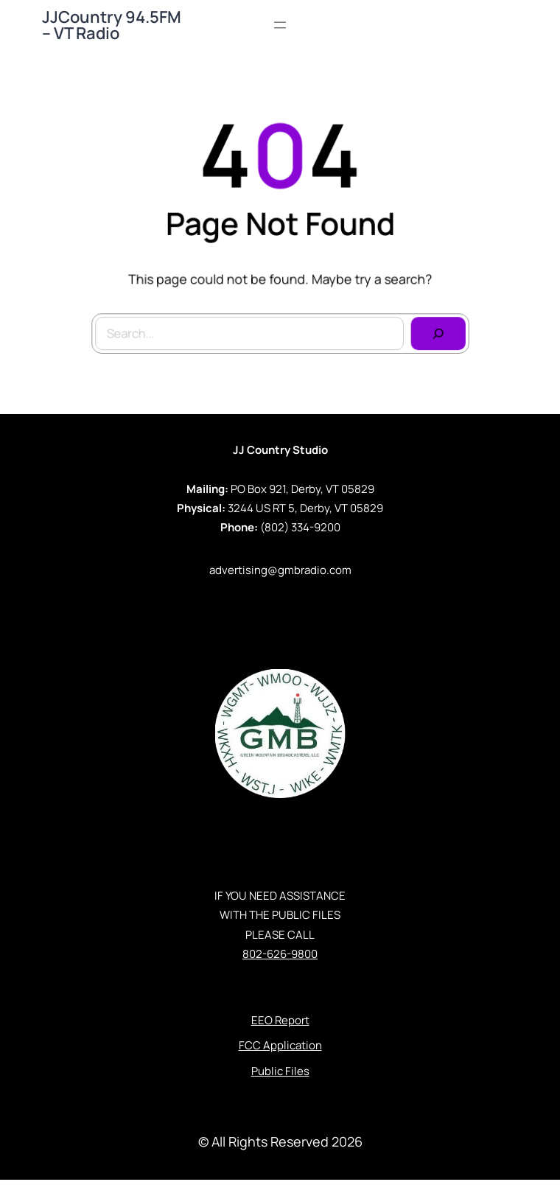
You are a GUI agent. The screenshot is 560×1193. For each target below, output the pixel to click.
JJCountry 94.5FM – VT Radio (111, 25)
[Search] (436, 332)
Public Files (280, 1071)
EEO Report (280, 1020)
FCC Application (280, 1045)
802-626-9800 (280, 954)
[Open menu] (280, 25)
